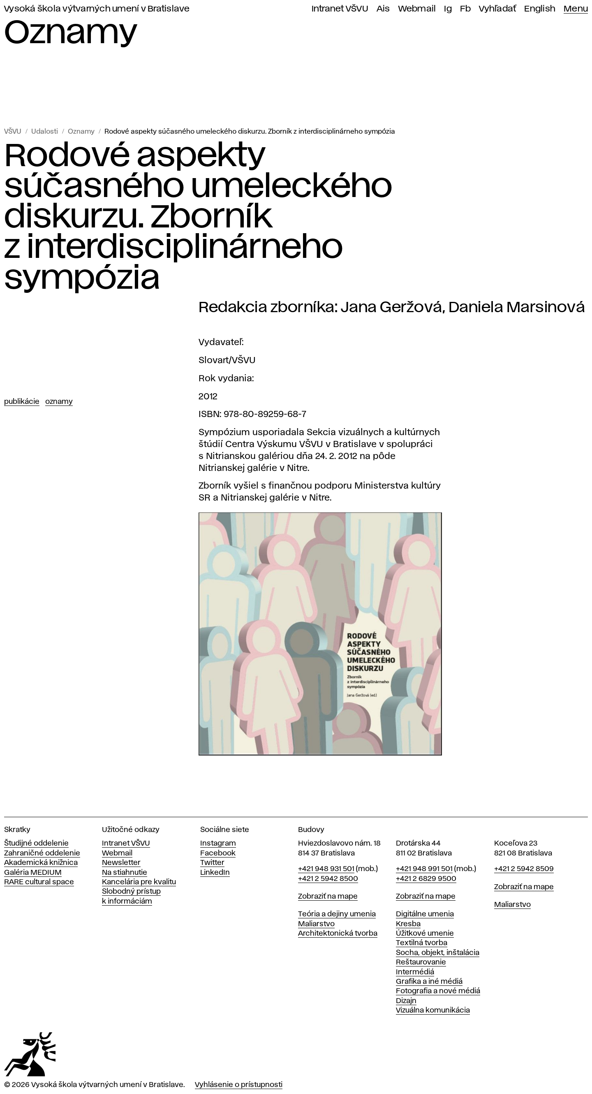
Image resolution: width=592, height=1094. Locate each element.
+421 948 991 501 (424, 869)
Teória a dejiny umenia (337, 914)
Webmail (417, 9)
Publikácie (21, 402)
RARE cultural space (39, 882)
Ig (448, 9)
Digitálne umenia (425, 914)
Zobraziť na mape (328, 896)
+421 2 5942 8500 (328, 879)
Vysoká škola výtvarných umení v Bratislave (97, 9)
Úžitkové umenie (425, 933)
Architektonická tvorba (337, 933)
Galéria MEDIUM (33, 872)
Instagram (218, 843)
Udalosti (44, 132)
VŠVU (12, 132)
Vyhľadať (497, 9)
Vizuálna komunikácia (433, 1010)
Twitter (212, 863)
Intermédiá (415, 972)
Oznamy (81, 132)
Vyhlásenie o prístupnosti (238, 1085)
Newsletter (121, 863)
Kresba (408, 924)
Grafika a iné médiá (429, 981)
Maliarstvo (316, 924)
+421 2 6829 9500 (426, 879)
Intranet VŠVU (340, 9)
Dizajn (406, 1001)
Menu (576, 9)
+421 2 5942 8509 (524, 869)
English (539, 9)
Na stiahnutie (124, 872)
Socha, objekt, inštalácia (437, 953)
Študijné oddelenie (36, 843)
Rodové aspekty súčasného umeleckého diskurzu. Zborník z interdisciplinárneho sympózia (249, 132)
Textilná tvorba (421, 943)
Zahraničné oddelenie (42, 853)
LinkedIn (215, 872)
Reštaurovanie (421, 962)
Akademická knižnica (41, 863)
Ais (383, 9)
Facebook (218, 853)
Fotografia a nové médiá (438, 991)
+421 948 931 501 (326, 869)
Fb (465, 9)
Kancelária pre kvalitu (139, 882)
